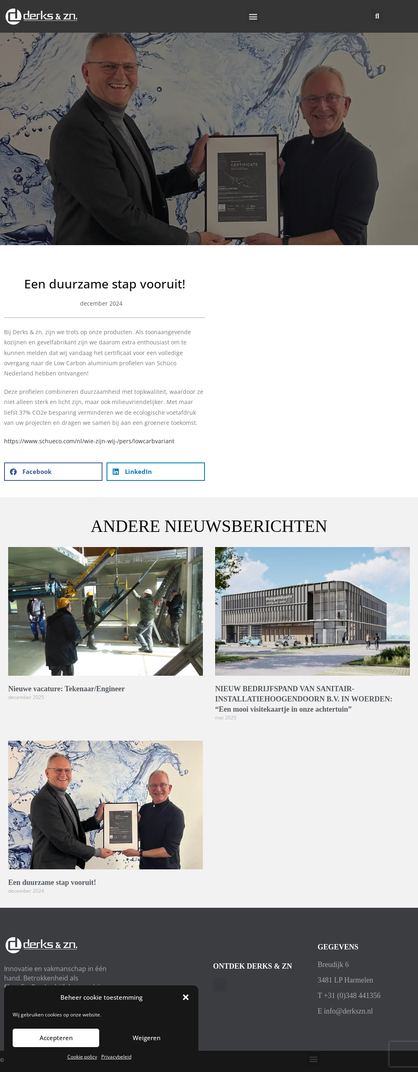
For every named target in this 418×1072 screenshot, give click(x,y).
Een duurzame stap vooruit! (52, 882)
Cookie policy (82, 1056)
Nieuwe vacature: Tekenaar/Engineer (66, 689)
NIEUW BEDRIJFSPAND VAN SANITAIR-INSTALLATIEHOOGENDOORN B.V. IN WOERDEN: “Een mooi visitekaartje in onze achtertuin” (303, 699)
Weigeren (146, 1038)
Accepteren (56, 1038)
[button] (186, 997)
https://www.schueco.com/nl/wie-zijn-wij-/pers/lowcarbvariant (89, 441)
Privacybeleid (116, 1056)
